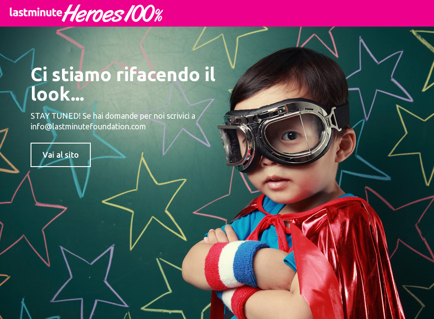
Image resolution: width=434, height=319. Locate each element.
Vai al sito (61, 154)
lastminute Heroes (86, 13)
